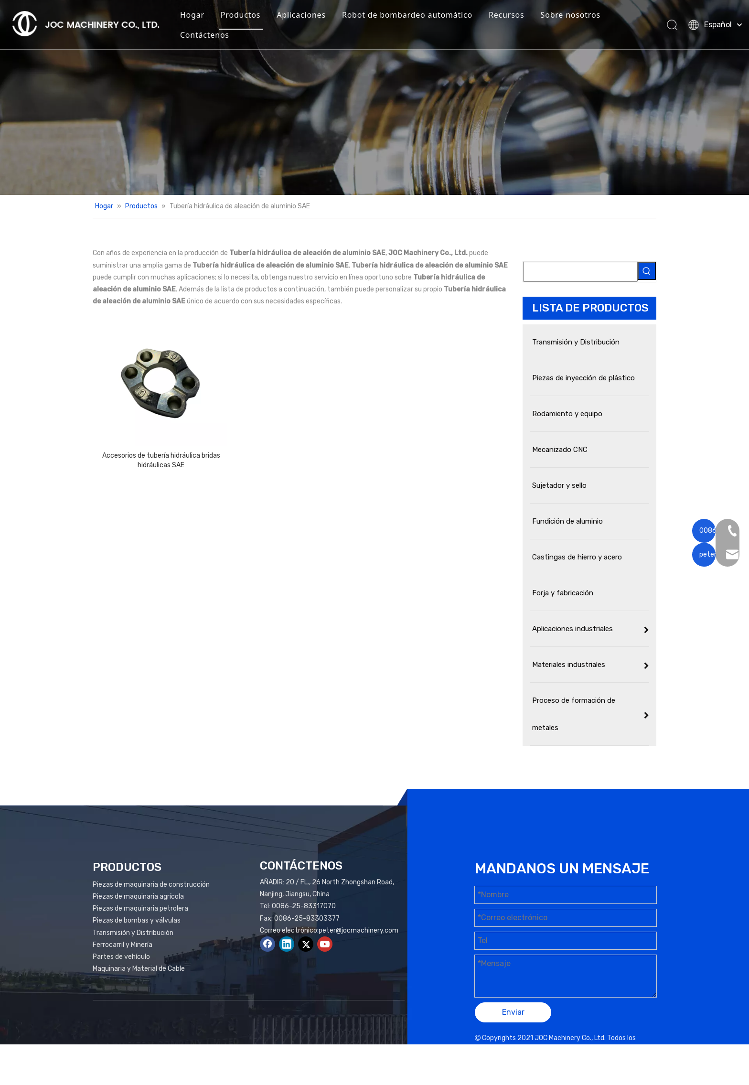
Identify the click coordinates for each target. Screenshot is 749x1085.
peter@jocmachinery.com (358, 930)
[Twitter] (305, 944)
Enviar (513, 1012)
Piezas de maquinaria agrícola (138, 896)
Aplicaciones (314, 16)
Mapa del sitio (563, 1050)
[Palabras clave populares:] (647, 271)
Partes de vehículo (121, 957)
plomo (641, 1050)
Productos (253, 16)
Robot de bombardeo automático (420, 16)
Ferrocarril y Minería (122, 945)
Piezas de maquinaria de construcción (151, 885)
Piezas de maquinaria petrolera (140, 908)
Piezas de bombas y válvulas (137, 920)
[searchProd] (580, 272)
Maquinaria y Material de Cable (139, 969)
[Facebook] (267, 944)
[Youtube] (324, 944)
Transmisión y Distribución (133, 933)
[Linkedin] (286, 944)
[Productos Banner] (374, 97)
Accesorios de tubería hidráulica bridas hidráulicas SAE (161, 460)
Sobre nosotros (583, 16)
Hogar (205, 16)
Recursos (519, 16)
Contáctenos (217, 36)
